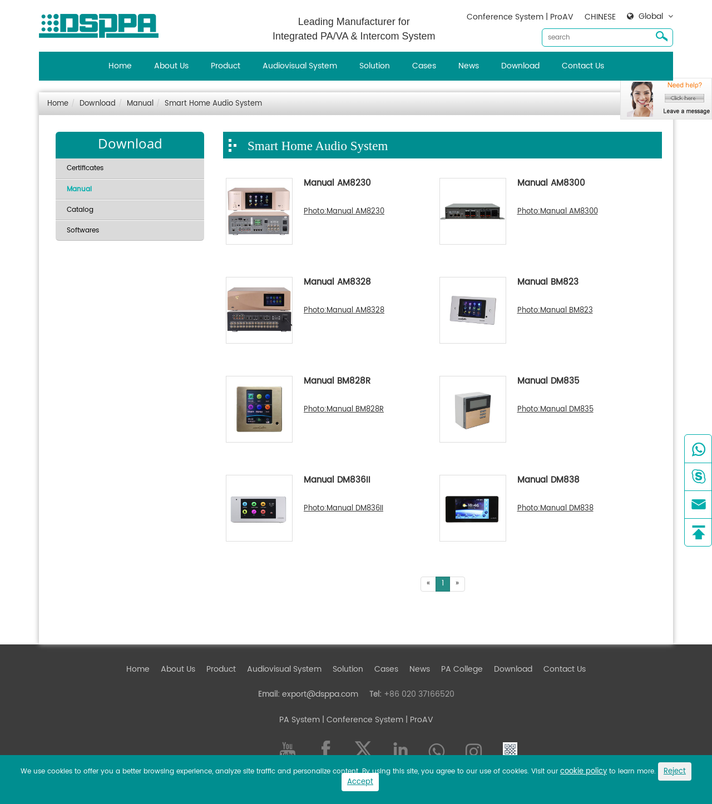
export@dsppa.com (320, 694)
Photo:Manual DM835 (555, 409)
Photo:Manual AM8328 (344, 310)
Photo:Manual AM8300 (557, 212)
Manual (140, 104)
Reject (675, 771)
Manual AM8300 (551, 184)
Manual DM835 (548, 382)
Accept (360, 782)
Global (651, 16)
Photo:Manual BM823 (555, 310)
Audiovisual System (300, 65)
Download (520, 65)
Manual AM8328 (337, 283)
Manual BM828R (337, 382)
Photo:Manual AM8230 (344, 212)
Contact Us (583, 65)
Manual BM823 (547, 283)
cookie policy (583, 771)
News (468, 65)
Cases (424, 65)
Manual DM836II (337, 481)
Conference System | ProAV (520, 17)
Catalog (80, 210)
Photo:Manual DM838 (555, 508)
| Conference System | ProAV (376, 719)
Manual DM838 (548, 481)
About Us (171, 65)
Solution (374, 65)
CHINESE (600, 17)
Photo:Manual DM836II (343, 508)
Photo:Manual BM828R (344, 409)
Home (120, 65)
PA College (462, 669)
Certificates (85, 168)
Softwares (83, 230)
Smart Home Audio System (213, 104)
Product (225, 65)
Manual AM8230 (337, 184)
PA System (299, 719)
